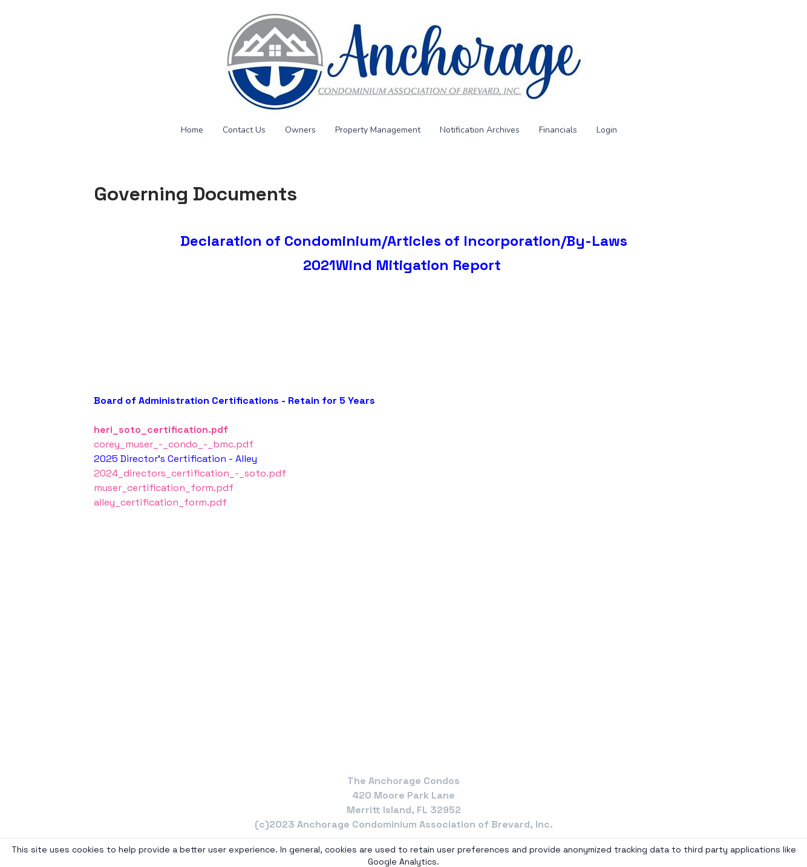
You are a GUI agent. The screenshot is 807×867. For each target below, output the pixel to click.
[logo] (403, 62)
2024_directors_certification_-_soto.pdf (190, 473)
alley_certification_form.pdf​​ (160, 502)
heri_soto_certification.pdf (161, 429)
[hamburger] (40, 19)
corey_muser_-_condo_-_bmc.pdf (173, 444)
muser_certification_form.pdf (164, 487)
